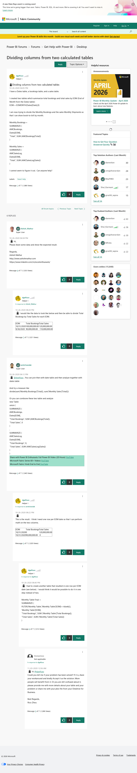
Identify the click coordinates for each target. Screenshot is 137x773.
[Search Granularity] (59, 31)
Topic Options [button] (76, 64)
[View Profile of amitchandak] (26, 365)
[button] (60, 64)
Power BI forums (17, 46)
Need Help (21, 179)
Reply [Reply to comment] (78, 279)
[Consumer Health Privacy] (34, 764)
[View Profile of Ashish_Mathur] (27, 228)
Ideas (69, 19)
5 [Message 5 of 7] (35, 711)
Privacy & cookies (103, 755)
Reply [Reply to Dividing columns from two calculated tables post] (78, 194)
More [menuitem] (102, 19)
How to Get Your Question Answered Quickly (105, 143)
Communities (81, 19)
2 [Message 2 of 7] (17, 473)
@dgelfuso (18, 377)
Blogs (93, 19)
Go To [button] (124, 25)
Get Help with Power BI (58, 46)
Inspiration (58, 19)
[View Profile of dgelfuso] (19, 75)
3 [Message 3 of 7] (23, 543)
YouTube (70, 457)
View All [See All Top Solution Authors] (97, 201)
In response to (25, 304)
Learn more (8, 10)
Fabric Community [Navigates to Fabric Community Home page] (30, 19)
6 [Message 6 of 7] (17, 270)
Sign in (106, 25)
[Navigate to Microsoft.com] (9, 19)
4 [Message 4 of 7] (29, 629)
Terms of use (118, 755)
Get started (115, 36)
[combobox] (102, 31)
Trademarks (131, 755)
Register (96, 25)
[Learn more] (102, 111)
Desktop (82, 46)
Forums (46, 19)
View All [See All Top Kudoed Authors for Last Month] (97, 256)
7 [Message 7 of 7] (23, 337)
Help (115, 25)
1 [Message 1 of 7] (17, 185)
